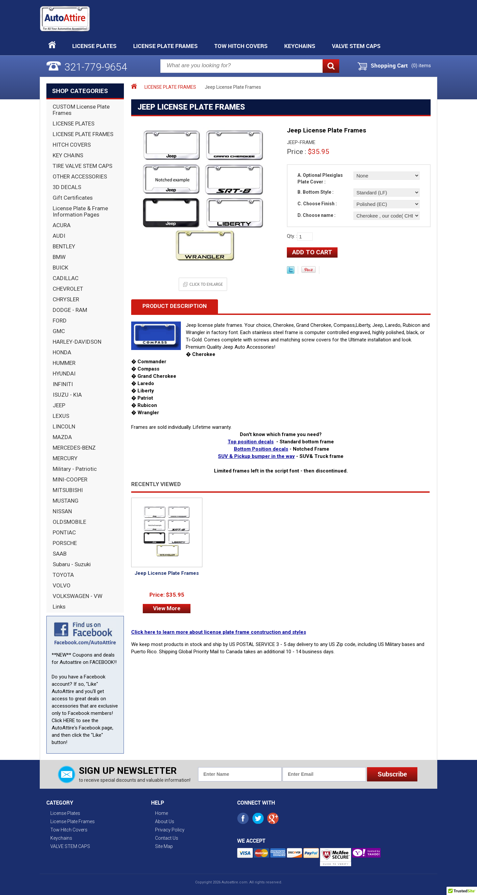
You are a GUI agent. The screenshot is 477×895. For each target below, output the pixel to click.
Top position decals (251, 442)
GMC (59, 331)
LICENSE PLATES (73, 123)
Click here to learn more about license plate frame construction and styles (218, 632)
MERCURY (65, 458)
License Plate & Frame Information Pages (80, 211)
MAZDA (62, 437)
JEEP (59, 405)
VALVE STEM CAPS (356, 46)
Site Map (164, 846)
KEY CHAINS (68, 155)
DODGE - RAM (70, 310)
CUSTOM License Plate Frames (81, 109)
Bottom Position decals (261, 449)
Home (161, 813)
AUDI (59, 235)
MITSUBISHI (68, 490)
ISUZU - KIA (67, 394)
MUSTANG (66, 500)
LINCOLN (64, 426)
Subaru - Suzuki (72, 564)
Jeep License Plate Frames (166, 573)
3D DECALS (67, 187)
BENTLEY (64, 246)
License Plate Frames (165, 46)
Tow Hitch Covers (241, 46)
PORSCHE (65, 543)
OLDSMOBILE (69, 522)
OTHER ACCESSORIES (80, 176)
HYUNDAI (64, 373)
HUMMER (64, 363)
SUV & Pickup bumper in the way (256, 456)
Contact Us (166, 838)
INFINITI (63, 384)
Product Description (174, 306)
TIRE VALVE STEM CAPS (82, 166)
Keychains (299, 46)
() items (421, 66)
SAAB (60, 553)
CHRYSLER (66, 299)
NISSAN (62, 511)
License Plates (94, 46)
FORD (60, 320)
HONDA (62, 352)
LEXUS (61, 416)
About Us (164, 821)
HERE (69, 720)
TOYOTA (63, 575)
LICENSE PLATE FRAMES (83, 134)
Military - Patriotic (75, 469)
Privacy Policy (170, 829)
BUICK (60, 267)
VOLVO (62, 585)
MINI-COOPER (70, 479)
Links (59, 606)
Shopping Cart (389, 65)
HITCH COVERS (72, 144)
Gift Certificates (73, 197)
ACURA (62, 225)
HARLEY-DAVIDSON (77, 341)
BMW (59, 257)
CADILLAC (66, 278)
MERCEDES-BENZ (74, 447)
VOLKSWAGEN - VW (77, 596)
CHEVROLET (68, 288)
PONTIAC (64, 532)
